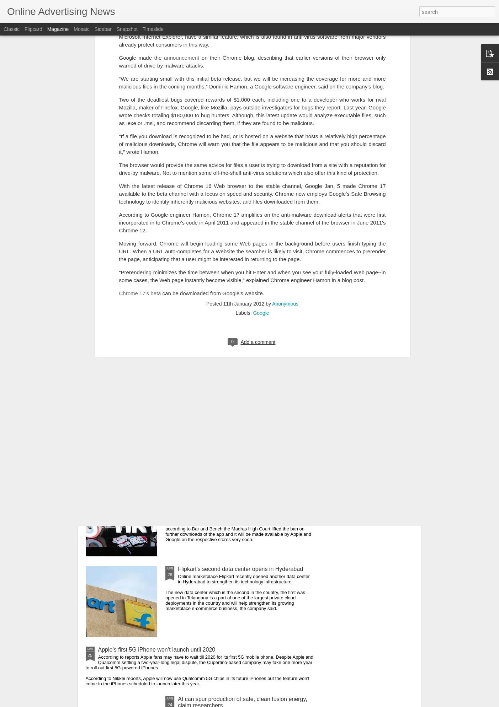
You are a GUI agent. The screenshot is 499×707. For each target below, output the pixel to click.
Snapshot (127, 29)
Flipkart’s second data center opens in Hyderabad (240, 569)
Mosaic (81, 29)
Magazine (58, 29)
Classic (12, 29)
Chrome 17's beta (140, 200)
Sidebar (103, 29)
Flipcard (33, 29)
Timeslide (153, 29)
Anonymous (285, 211)
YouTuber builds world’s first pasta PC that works (239, 408)
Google (261, 220)
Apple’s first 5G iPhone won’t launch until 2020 (157, 650)
